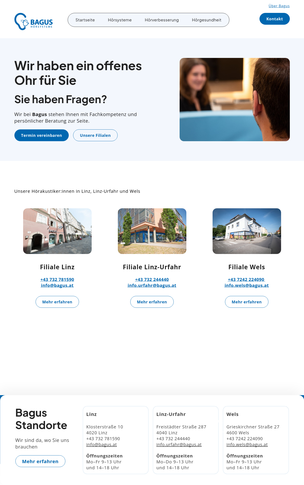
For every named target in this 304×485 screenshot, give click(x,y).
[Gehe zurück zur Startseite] (33, 21)
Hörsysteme (120, 19)
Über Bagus (279, 5)
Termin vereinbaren (41, 135)
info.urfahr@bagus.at (152, 285)
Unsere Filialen (95, 135)
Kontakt (274, 18)
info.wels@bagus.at (247, 285)
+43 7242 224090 (246, 279)
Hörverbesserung (162, 19)
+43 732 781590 (57, 279)
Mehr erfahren (57, 301)
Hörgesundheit (207, 19)
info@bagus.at (57, 285)
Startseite (85, 19)
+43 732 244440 (152, 279)
